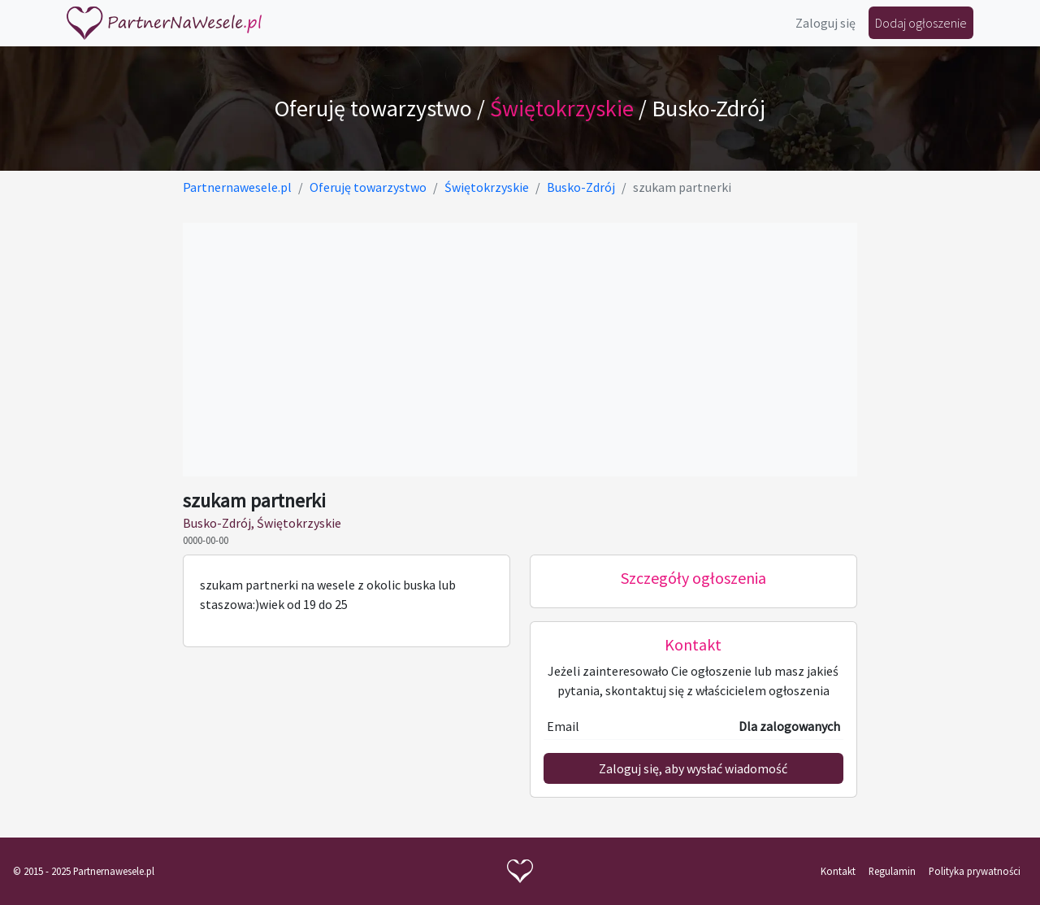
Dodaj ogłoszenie (921, 23)
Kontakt (838, 870)
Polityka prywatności (974, 870)
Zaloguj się (825, 23)
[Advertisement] (519, 349)
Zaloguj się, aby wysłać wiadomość (693, 768)
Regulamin (892, 870)
